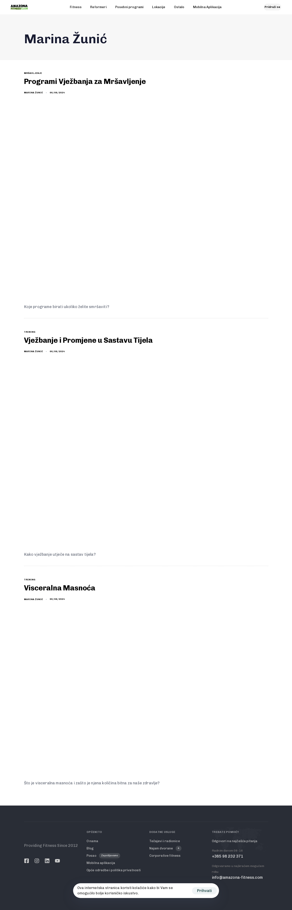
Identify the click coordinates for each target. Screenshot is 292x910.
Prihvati (204, 890)
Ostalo (179, 7)
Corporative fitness (165, 856)
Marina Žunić (33, 92)
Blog (90, 848)
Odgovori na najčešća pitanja (234, 841)
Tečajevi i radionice (164, 841)
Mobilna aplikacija (101, 863)
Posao (103, 855)
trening (30, 332)
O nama (92, 841)
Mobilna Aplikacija (207, 7)
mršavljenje (33, 73)
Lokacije (158, 7)
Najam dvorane (165, 848)
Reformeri (98, 7)
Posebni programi (129, 7)
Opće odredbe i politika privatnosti (114, 870)
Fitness (76, 7)
